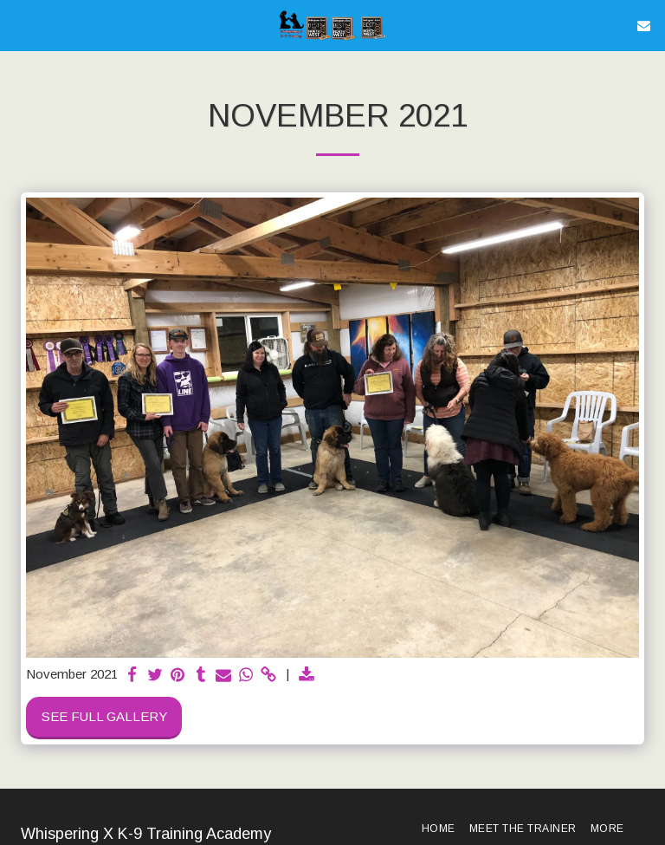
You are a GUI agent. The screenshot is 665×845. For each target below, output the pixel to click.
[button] (19, 25)
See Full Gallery (104, 716)
